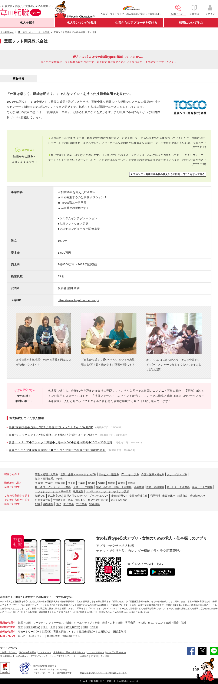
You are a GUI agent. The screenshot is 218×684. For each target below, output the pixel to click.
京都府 (121, 482)
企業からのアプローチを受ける (136, 22)
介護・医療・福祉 (176, 622)
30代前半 (68, 504)
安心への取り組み (27, 652)
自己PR (22, 636)
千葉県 (81, 482)
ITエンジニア (155, 622)
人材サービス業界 (83, 487)
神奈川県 (60, 482)
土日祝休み (168, 495)
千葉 (52, 627)
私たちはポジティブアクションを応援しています (103, 672)
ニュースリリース (95, 652)
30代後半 (94, 504)
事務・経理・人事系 (46, 474)
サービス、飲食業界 (178, 487)
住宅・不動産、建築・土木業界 (114, 487)
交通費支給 (59, 500)
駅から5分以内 (119, 500)
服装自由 (182, 495)
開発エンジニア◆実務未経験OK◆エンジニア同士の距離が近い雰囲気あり (57, 450)
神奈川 (29, 627)
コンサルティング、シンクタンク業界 (107, 491)
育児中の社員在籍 (98, 500)
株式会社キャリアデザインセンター (33, 656)
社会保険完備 (42, 500)
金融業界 (139, 487)
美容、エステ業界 (202, 487)
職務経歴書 (53, 636)
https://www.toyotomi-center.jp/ (78, 300)
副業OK (46, 631)
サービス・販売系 (109, 474)
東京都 (39, 482)
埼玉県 (71, 482)
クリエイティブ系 (177, 474)
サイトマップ (117, 14)
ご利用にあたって (8, 652)
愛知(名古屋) (73, 627)
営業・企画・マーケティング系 (78, 474)
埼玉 (45, 627)
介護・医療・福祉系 (152, 474)
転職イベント (36, 636)
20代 (37, 504)
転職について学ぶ (191, 22)
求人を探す (27, 22)
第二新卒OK (55, 495)
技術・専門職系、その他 (49, 478)
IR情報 (94, 656)
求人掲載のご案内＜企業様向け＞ (144, 14)
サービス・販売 (63, 622)
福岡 (85, 627)
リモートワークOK (28, 631)
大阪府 (49, 482)
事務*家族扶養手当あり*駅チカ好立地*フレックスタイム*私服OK (51, 427)
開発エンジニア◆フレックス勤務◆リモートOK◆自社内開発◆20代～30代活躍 (60, 442)
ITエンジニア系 (130, 474)
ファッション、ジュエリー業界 (53, 491)
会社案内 (84, 656)
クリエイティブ (83, 622)
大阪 (60, 627)
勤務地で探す (7, 627)
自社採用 (104, 656)
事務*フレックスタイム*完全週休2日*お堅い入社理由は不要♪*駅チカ (53, 435)
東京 (20, 627)
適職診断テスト (71, 636)
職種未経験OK (119, 495)
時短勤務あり (197, 495)
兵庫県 (111, 482)
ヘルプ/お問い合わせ (116, 652)
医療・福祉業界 (155, 487)
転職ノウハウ (7, 636)
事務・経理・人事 (105, 622)
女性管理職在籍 (138, 495)
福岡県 (101, 482)
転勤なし (40, 495)
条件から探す (7, 631)
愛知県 (91, 482)
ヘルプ (104, 14)
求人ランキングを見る (82, 22)
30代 (58, 504)
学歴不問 (155, 495)
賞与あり (80, 500)
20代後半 (48, 504)
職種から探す (7, 622)
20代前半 (81, 504)
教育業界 (78, 491)
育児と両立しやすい (75, 495)
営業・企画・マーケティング (34, 622)
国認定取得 (119, 631)
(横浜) (36, 627)
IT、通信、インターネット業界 (53, 487)
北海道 (131, 482)
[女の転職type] (7, 656)
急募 (70, 500)
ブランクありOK (98, 495)
